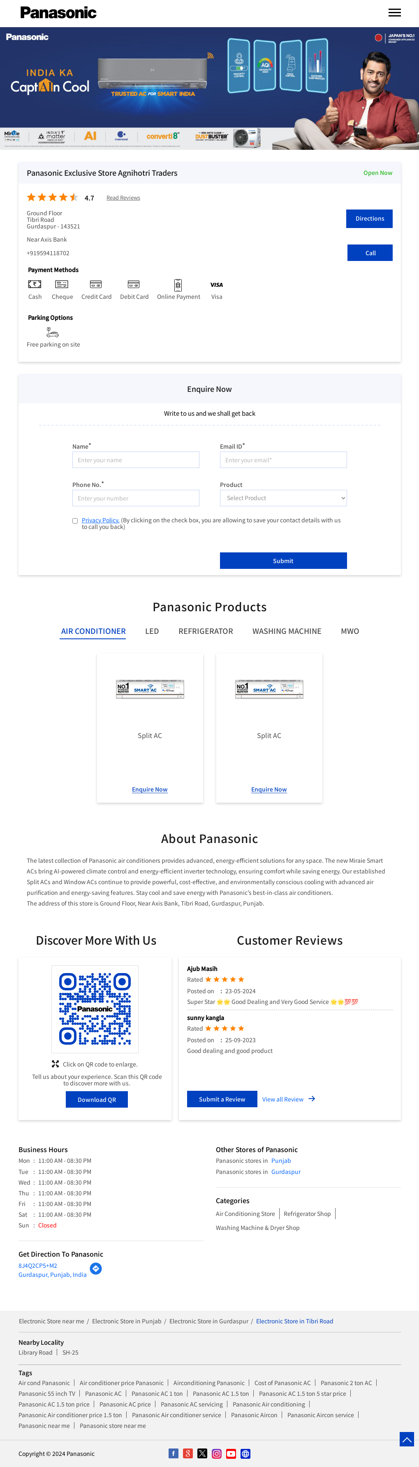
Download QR (97, 1099)
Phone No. (88, 483)
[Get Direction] (95, 1273)
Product (231, 484)
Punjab (281, 1160)
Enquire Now (150, 789)
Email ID (232, 445)
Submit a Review (222, 1099)
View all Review (282, 1099)
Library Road (36, 1352)
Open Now (378, 172)
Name (81, 445)
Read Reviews (123, 198)
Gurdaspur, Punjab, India (53, 1274)
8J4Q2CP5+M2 (38, 1265)
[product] (283, 498)
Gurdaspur (286, 1171)
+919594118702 (48, 252)
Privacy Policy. (101, 520)
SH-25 (71, 1352)
